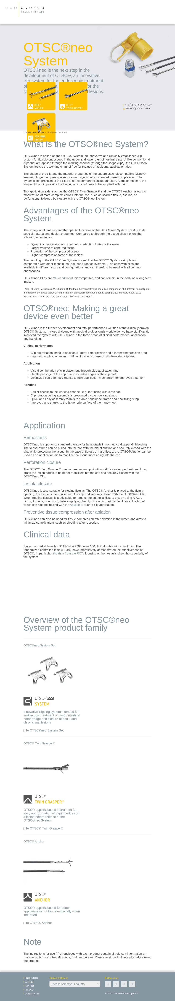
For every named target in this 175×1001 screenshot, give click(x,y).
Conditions (32, 993)
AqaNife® (76, 505)
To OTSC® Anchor (39, 923)
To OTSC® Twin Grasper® (44, 828)
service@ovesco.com (138, 108)
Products (31, 978)
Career (29, 982)
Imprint (29, 985)
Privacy (30, 989)
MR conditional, (63, 278)
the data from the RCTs (68, 553)
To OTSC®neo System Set (45, 730)
